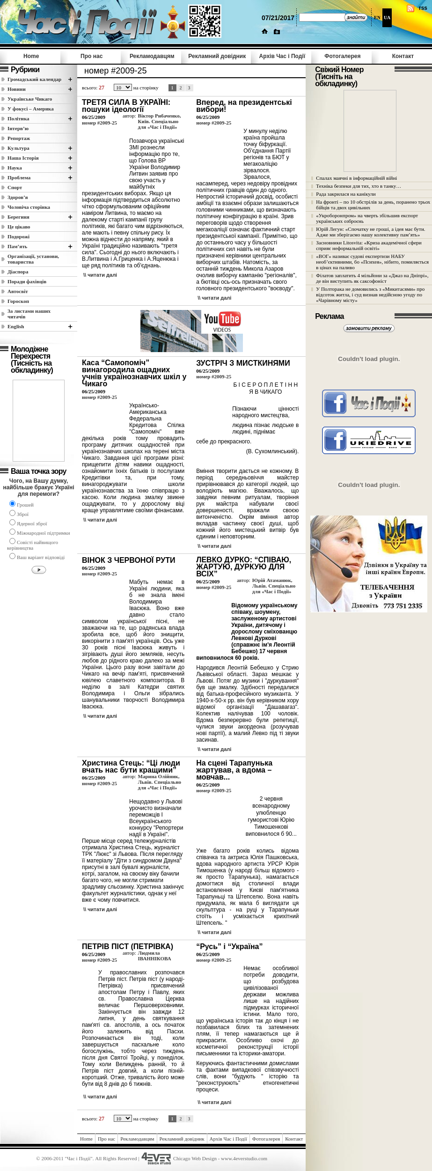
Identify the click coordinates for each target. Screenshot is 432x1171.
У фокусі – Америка (30, 108)
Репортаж (18, 138)
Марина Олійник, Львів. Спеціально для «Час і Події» (159, 781)
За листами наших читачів (29, 313)
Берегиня (18, 217)
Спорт (14, 187)
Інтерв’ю (18, 128)
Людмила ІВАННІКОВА (154, 955)
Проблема (18, 177)
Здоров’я (17, 197)
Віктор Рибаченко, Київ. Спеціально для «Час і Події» (159, 121)
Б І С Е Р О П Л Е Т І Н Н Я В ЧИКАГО (265, 388)
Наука (14, 167)
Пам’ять (17, 246)
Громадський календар (34, 79)
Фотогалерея (342, 56)
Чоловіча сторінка (28, 207)
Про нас (92, 56)
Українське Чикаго (29, 99)
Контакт (403, 56)
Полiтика (18, 118)
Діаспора (17, 271)
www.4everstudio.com (244, 1158)
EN (377, 17)
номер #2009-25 (99, 122)
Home (31, 56)
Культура (18, 148)
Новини (16, 89)
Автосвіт (17, 291)
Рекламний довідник (217, 56)
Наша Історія (23, 158)
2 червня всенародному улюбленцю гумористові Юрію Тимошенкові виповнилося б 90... (271, 816)
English (15, 326)
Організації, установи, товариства (33, 259)
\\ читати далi (100, 275)
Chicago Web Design (195, 1158)
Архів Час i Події (282, 56)
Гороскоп (18, 301)
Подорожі (18, 236)
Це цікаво (18, 226)
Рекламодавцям (152, 56)
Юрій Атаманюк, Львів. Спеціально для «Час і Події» (273, 585)
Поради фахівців (26, 281)
